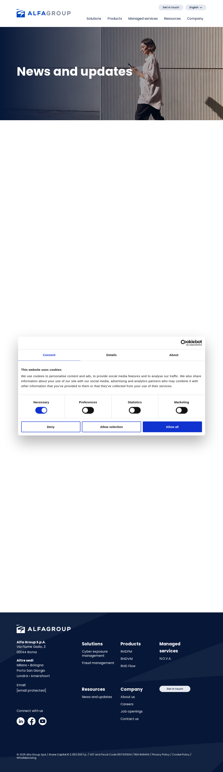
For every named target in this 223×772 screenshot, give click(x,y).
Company (195, 18)
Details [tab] (111, 354)
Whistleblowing (26, 758)
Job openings (132, 712)
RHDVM (127, 659)
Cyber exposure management (95, 654)
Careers (127, 704)
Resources (172, 18)
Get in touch (171, 7)
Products (114, 18)
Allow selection (111, 427)
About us (128, 697)
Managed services (143, 18)
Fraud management (98, 663)
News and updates (97, 697)
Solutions (94, 18)
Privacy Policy (161, 754)
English (194, 7)
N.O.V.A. (165, 659)
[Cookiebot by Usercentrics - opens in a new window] (184, 343)
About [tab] (174, 354)
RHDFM (126, 652)
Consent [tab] (49, 354)
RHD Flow (128, 666)
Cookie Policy (181, 754)
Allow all (172, 427)
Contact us (130, 719)
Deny (51, 427)
